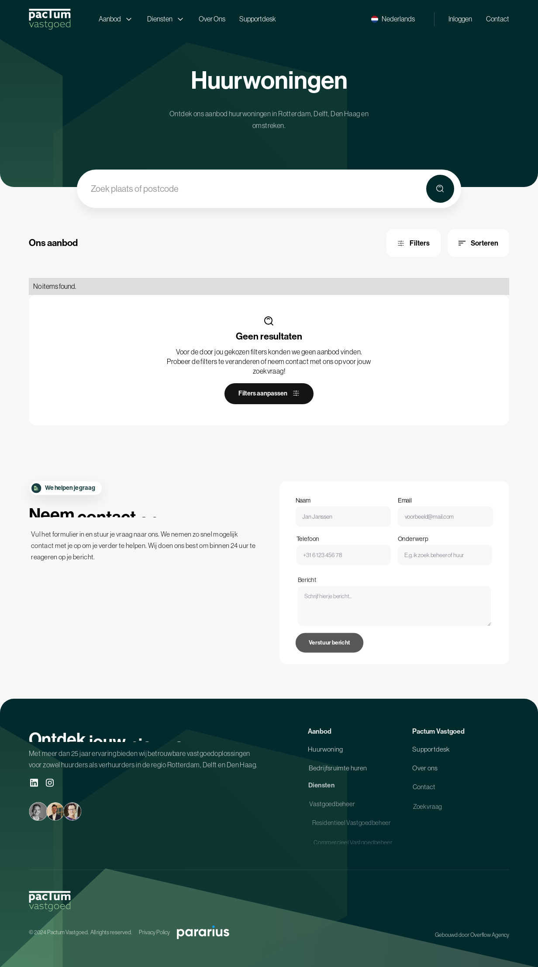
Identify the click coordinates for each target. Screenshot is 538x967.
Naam (310, 506)
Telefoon (316, 547)
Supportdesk (257, 19)
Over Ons (212, 19)
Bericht (318, 598)
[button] (393, 19)
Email (403, 506)
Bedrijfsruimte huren (337, 771)
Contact (497, 19)
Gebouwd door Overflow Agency (472, 935)
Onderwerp (411, 547)
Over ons (425, 771)
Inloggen (460, 19)
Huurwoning (325, 752)
